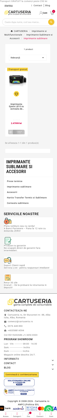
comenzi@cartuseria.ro (20, 321)
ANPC (21, 404)
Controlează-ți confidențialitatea (21, 375)
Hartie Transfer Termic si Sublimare (27, 197)
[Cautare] (25, 22)
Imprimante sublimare (19, 186)
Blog (47, 5)
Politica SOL (32, 404)
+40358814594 (16, 330)
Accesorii (12, 192)
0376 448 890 (15, 326)
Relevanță (28, 57)
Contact (38, 5)
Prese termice (14, 181)
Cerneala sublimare (18, 203)
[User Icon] (43, 13)
